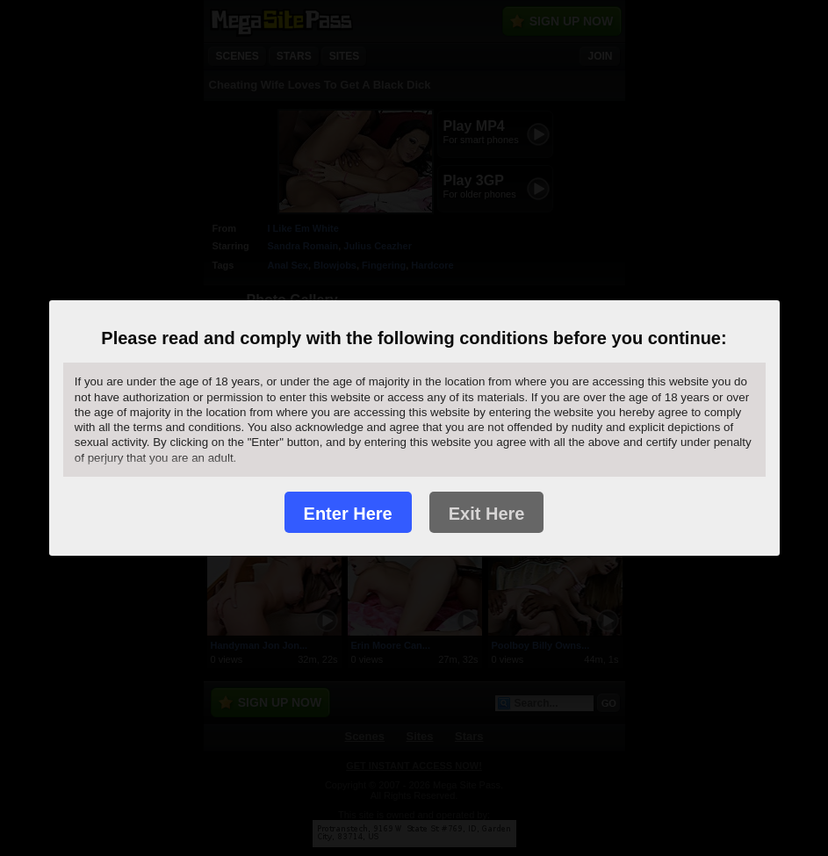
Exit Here (487, 513)
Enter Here (348, 513)
